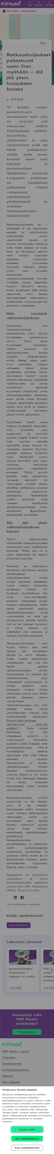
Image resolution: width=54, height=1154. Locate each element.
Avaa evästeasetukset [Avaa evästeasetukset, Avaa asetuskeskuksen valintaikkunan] (27, 1147)
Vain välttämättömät (27, 1138)
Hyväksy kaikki (27, 1129)
